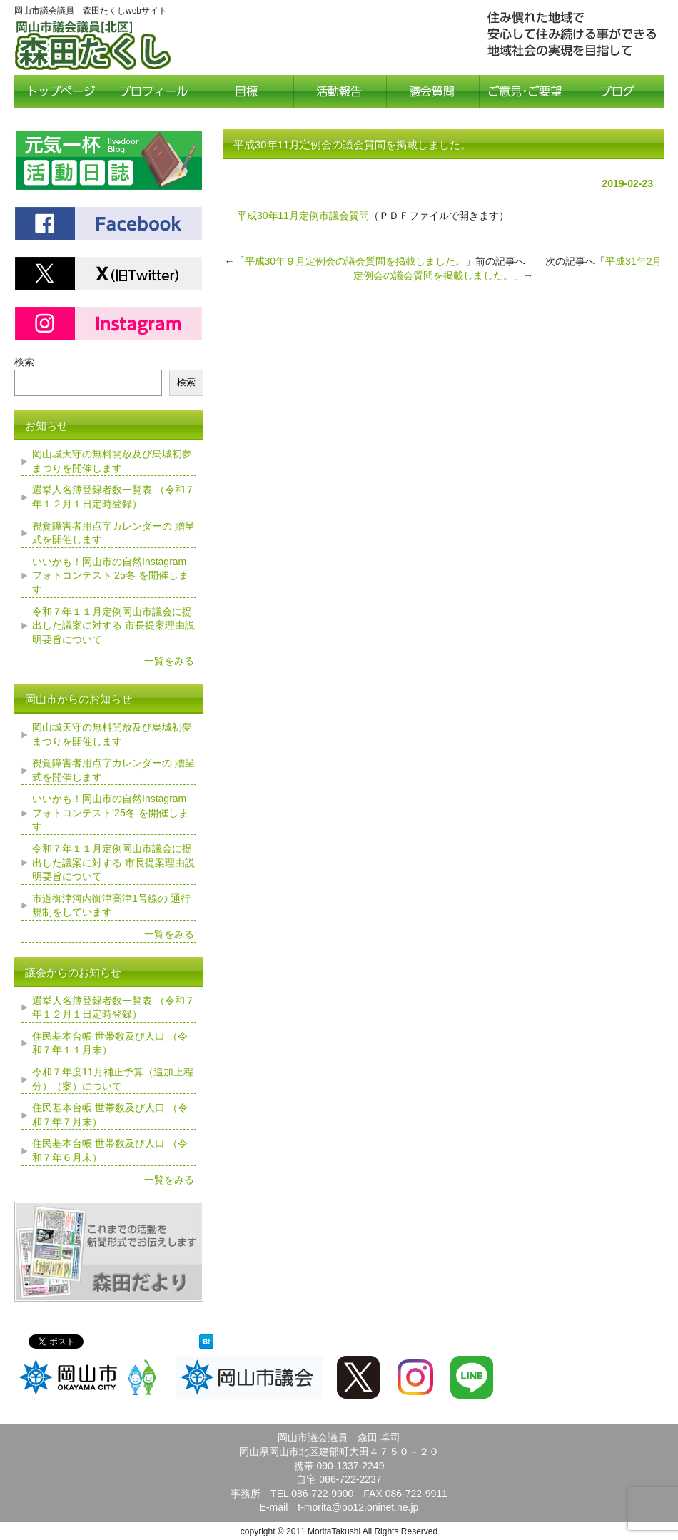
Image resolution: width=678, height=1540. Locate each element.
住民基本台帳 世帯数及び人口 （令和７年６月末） (110, 1150)
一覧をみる (169, 661)
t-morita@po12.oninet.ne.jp (358, 1507)
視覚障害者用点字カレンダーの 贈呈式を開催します (113, 533)
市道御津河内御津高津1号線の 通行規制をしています (111, 905)
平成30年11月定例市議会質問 (303, 215)
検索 (24, 362)
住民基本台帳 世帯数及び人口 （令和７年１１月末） (110, 1043)
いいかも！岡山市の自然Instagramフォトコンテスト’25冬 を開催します (110, 575)
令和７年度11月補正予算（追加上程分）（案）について (112, 1079)
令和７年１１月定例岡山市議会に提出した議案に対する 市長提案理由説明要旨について (113, 625)
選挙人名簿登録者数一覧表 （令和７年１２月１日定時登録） (113, 497)
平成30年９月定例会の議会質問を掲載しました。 (355, 261)
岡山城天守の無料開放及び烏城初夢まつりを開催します (112, 461)
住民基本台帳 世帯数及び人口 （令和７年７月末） (110, 1115)
